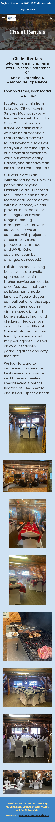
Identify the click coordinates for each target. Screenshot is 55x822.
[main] (27, 32)
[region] (27, 7)
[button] (3, 18)
